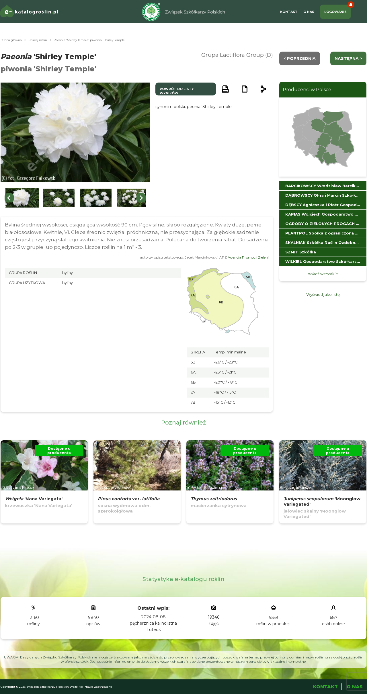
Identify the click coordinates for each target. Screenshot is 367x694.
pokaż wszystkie (323, 273)
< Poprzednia (300, 58)
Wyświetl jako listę (323, 294)
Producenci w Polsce (307, 89)
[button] (22, 198)
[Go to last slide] (9, 197)
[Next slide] (141, 197)
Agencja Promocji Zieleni (248, 257)
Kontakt (289, 12)
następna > (348, 58)
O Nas (308, 12)
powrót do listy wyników (177, 91)
